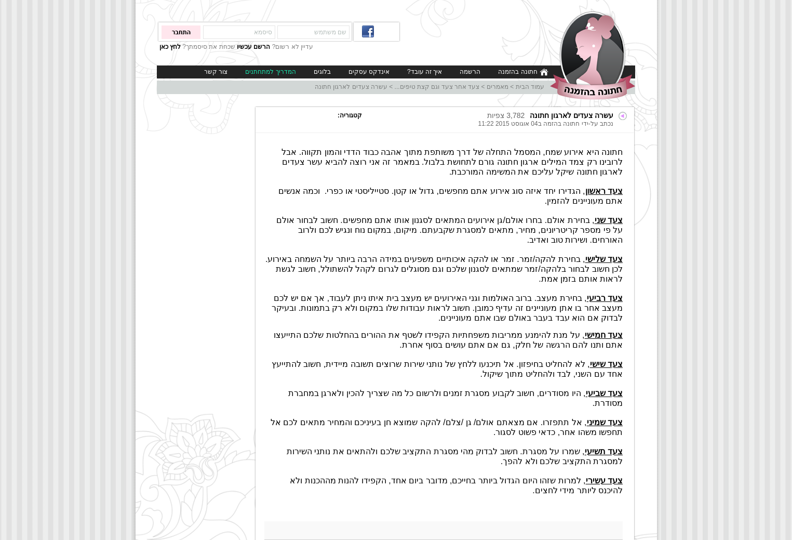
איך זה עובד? (424, 71)
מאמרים (497, 86)
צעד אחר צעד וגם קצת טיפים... (437, 86)
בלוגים (322, 71)
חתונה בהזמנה (523, 72)
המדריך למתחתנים (270, 71)
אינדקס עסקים (369, 71)
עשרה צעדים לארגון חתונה (351, 86)
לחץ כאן (170, 46)
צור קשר (215, 71)
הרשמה (470, 71)
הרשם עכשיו (253, 46)
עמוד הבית (530, 86)
